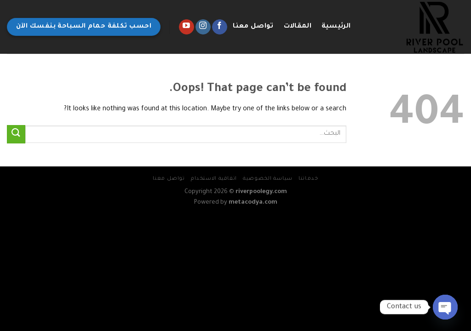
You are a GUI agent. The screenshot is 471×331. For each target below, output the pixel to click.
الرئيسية (336, 26)
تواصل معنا (253, 26)
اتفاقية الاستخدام (214, 179)
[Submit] (16, 134)
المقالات (297, 26)
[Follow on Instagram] (203, 27)
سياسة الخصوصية (268, 179)
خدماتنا (308, 179)
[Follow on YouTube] (186, 27)
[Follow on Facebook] (219, 27)
